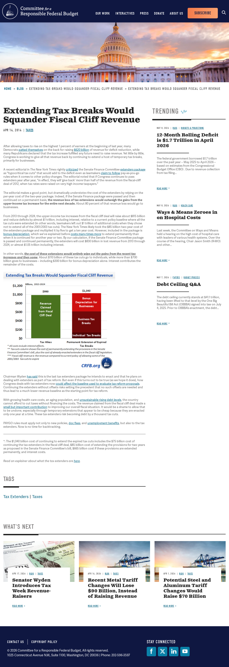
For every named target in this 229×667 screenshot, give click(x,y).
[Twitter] (162, 651)
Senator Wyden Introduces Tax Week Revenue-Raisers (31, 588)
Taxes (30, 130)
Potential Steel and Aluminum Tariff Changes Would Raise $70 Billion (187, 588)
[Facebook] (151, 651)
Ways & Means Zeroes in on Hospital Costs (187, 215)
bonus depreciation (16, 234)
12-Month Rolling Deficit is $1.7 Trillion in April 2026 (187, 140)
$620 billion (81, 150)
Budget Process (192, 277)
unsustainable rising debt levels (100, 400)
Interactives (125, 13)
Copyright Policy (44, 642)
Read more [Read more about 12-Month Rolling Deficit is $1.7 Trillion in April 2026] (162, 188)
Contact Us (15, 642)
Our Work (102, 13)
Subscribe (202, 13)
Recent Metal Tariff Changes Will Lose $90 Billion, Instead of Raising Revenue (113, 588)
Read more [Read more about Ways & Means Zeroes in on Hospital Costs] (162, 260)
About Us (176, 13)
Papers (176, 277)
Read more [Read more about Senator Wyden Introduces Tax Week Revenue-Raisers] (17, 605)
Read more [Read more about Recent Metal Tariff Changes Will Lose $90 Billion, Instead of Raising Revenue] (93, 605)
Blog (20, 89)
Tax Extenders (16, 496)
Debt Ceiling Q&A (179, 285)
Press (144, 13)
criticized (72, 169)
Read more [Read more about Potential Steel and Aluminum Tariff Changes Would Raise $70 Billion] (168, 605)
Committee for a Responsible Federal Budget (40, 11)
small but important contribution (25, 407)
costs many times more (86, 234)
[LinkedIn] (173, 651)
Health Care (187, 205)
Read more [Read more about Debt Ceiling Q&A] (162, 323)
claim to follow (110, 173)
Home (7, 89)
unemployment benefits (103, 423)
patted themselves (31, 150)
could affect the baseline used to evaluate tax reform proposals (97, 384)
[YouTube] (185, 651)
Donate (159, 13)
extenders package (132, 169)
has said (32, 376)
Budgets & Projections (192, 128)
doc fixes (74, 423)
